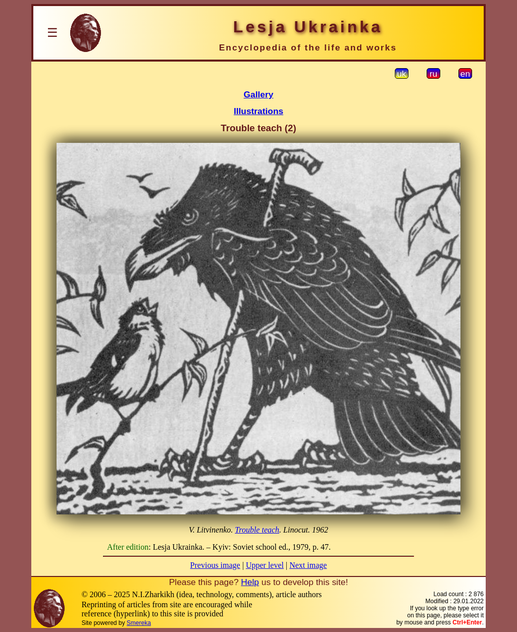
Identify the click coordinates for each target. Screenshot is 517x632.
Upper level (265, 565)
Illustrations (258, 111)
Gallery (259, 94)
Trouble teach (257, 529)
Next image (308, 565)
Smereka (139, 622)
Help (250, 582)
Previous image (215, 565)
